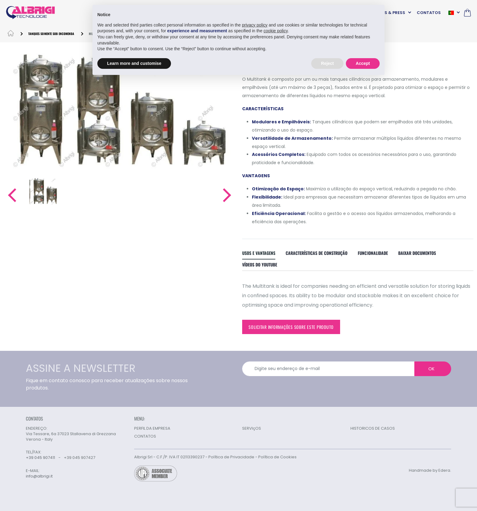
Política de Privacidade (231, 457)
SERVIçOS (251, 428)
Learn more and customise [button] (134, 63)
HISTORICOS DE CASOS (372, 428)
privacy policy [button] (254, 25)
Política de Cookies (277, 457)
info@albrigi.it (39, 476)
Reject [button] (327, 63)
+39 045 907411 (40, 457)
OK (431, 369)
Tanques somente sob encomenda (51, 33)
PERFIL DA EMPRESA (152, 428)
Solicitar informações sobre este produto (291, 327)
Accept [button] (363, 63)
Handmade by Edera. (430, 470)
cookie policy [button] (275, 30)
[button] (12, 195)
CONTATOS (429, 13)
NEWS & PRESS (390, 13)
